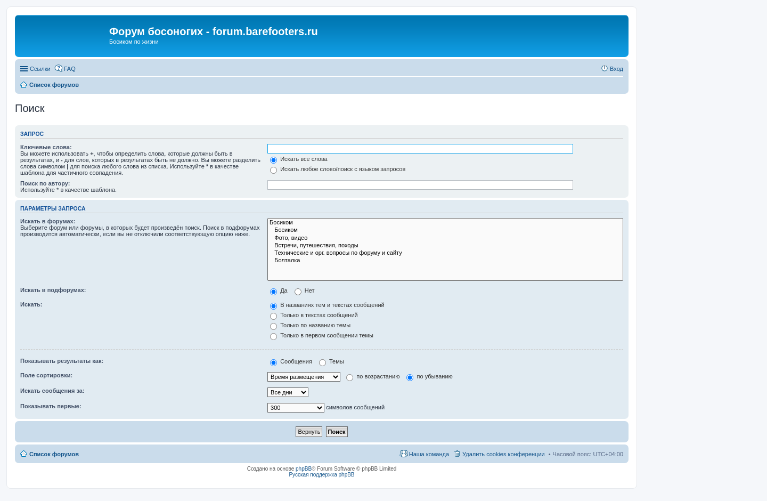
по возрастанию (372, 376)
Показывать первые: (50, 406)
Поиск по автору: (45, 183)
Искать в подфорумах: (53, 290)
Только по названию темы (310, 325)
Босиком (445, 223)
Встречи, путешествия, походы (445, 245)
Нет (305, 290)
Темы (331, 361)
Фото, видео (445, 238)
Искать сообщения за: (52, 390)
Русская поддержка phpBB (321, 475)
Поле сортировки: (46, 375)
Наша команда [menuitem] (429, 454)
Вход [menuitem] (616, 69)
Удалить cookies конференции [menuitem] (503, 454)
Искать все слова (299, 159)
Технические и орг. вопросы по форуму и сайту (445, 253)
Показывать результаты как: (61, 361)
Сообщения (291, 361)
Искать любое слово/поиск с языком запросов (337, 169)
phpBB (304, 469)
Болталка (445, 260)
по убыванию (429, 376)
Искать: (31, 304)
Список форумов (54, 454)
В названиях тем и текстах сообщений (327, 305)
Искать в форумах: (47, 221)
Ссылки (40, 69)
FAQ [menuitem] (70, 69)
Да (279, 290)
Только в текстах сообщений (314, 315)
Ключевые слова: (46, 147)
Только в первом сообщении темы (321, 335)
